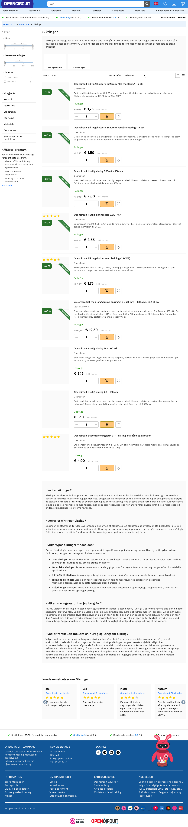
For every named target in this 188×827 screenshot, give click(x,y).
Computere (118, 10)
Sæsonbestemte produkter (170, 10)
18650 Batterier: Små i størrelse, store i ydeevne (161, 788)
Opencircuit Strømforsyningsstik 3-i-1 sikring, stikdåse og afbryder (95, 693)
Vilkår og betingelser (17, 788)
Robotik (76, 10)
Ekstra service (104, 776)
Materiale (140, 10)
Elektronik (34, 10)
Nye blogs (146, 776)
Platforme (56, 10)
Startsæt (96, 10)
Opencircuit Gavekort (106, 781)
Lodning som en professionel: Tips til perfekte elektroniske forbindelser (161, 781)
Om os (53, 781)
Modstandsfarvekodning (107, 792)
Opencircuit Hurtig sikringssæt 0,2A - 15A (58, 693)
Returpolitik (11, 785)
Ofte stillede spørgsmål (63, 795)
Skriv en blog (101, 785)
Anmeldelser (56, 785)
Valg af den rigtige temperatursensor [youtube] (161, 785)
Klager (8, 795)
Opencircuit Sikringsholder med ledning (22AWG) (132, 693)
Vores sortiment (58, 788)
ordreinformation (14, 781)
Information (13, 776)
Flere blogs (145, 795)
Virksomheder (168, 17)
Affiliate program (103, 788)
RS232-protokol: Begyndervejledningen (161, 792)
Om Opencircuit (60, 776)
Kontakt (182, 17)
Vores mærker (10, 10)
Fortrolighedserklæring (18, 792)
